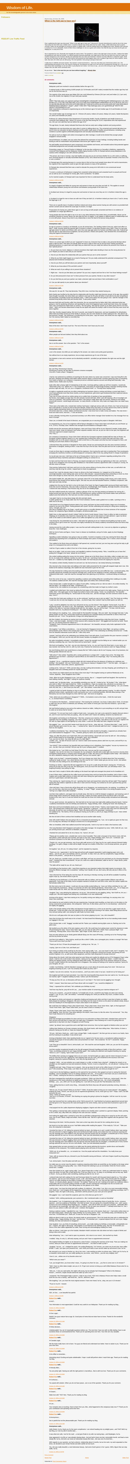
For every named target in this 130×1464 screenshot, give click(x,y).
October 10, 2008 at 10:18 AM (56, 1307)
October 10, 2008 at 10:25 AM (56, 1335)
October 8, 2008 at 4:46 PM (56, 221)
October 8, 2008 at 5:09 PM (56, 328)
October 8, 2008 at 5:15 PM (56, 363)
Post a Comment (49, 1455)
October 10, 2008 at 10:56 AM (56, 1411)
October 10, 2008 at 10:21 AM (56, 1321)
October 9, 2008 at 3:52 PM (56, 1295)
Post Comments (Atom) (59, 1461)
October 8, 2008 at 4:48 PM (56, 236)
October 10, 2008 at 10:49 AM (56, 1374)
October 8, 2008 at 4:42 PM (56, 180)
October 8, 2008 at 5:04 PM (56, 320)
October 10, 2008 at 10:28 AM (56, 1348)
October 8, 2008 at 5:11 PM (56, 337)
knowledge (50, 75)
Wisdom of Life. (19, 8)
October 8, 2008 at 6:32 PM (56, 1287)
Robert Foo (53, 1298)
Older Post (125, 1457)
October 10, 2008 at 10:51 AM (56, 1386)
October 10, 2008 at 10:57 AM (56, 1423)
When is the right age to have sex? (60, 21)
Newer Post (48, 1457)
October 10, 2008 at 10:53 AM (56, 1398)
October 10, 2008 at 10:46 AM (56, 1362)
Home (87, 1457)
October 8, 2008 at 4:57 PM (56, 285)
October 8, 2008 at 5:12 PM (56, 346)
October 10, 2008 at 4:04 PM (56, 1451)
